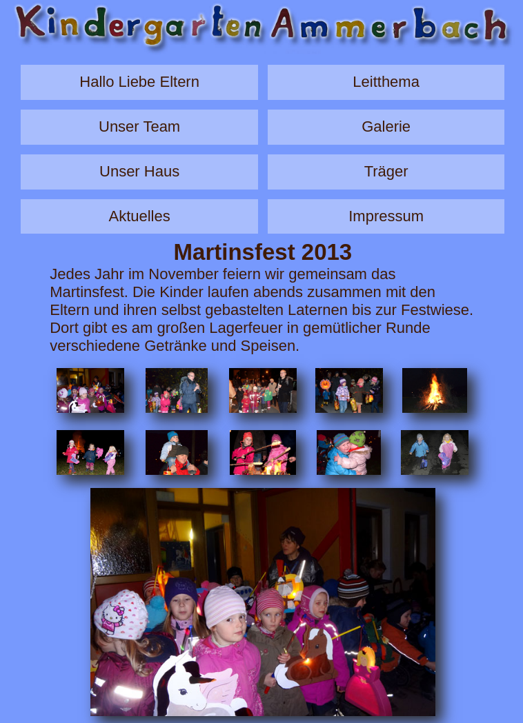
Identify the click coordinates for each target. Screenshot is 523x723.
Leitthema (386, 81)
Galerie (386, 126)
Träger (386, 171)
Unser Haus (139, 171)
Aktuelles (139, 216)
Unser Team (139, 126)
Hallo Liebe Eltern (139, 81)
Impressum (386, 216)
